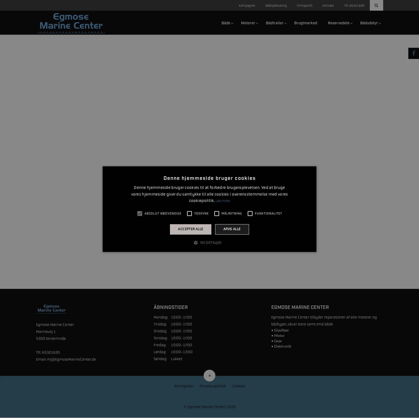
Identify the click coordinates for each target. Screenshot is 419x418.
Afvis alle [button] (232, 229)
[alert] (209, 209)
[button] (209, 242)
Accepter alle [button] (190, 229)
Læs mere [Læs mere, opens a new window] (223, 201)
